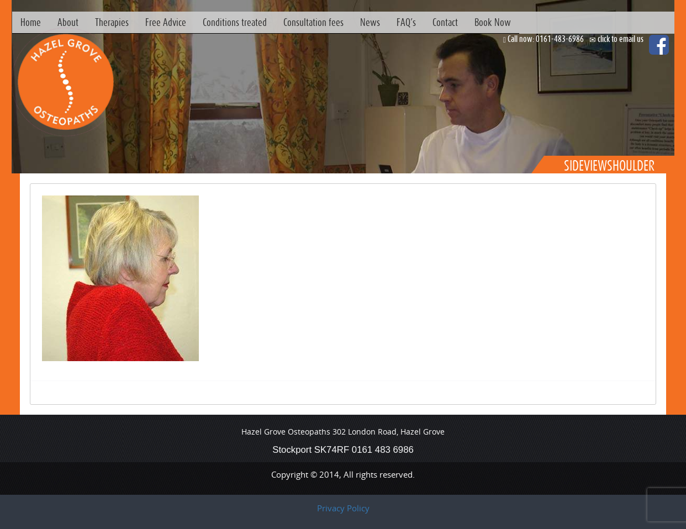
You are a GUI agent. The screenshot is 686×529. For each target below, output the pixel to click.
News (370, 22)
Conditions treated (235, 22)
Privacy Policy (343, 508)
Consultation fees (313, 22)
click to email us (620, 39)
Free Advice (165, 22)
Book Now (492, 22)
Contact (445, 22)
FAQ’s (406, 22)
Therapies (112, 22)
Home (30, 22)
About (67, 22)
